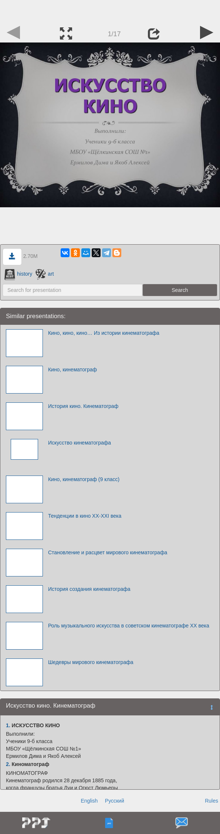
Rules (211, 801)
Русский (114, 801)
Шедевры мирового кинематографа (90, 662)
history (18, 274)
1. (8, 725)
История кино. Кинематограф (83, 406)
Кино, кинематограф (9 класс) (83, 479)
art (44, 274)
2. (8, 764)
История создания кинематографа (89, 589)
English (89, 801)
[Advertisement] (110, 11)
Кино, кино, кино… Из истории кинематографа (103, 333)
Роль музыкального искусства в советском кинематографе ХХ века (128, 626)
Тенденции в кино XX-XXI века (84, 516)
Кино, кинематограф (72, 369)
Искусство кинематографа (79, 443)
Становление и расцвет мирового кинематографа (107, 552)
